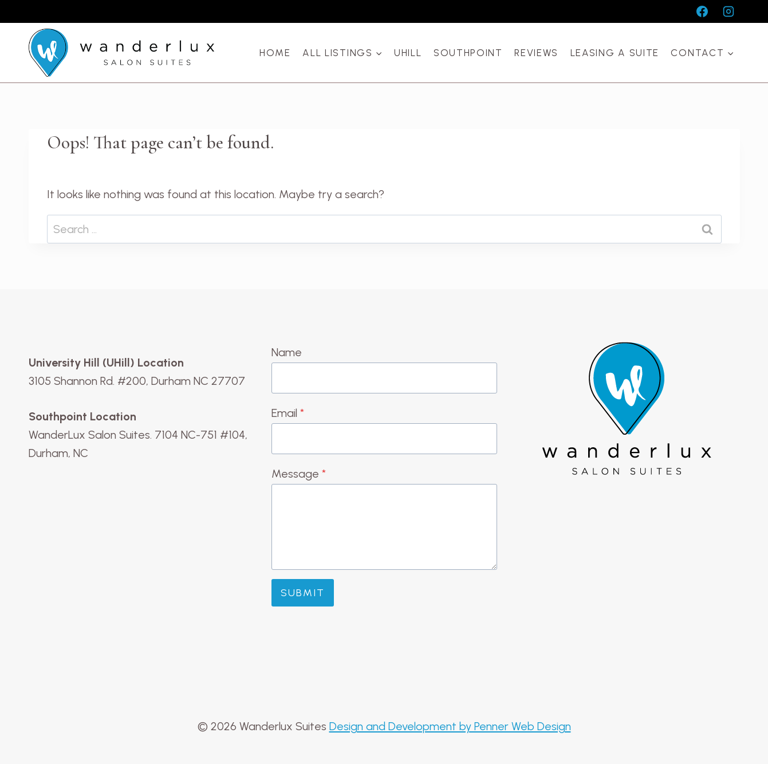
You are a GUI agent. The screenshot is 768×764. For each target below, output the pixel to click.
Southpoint (468, 52)
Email (287, 413)
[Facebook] (702, 11)
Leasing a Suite (615, 52)
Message (298, 474)
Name (286, 352)
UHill (408, 52)
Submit (303, 592)
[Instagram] (728, 11)
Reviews (536, 52)
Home (275, 52)
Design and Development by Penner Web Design (450, 726)
